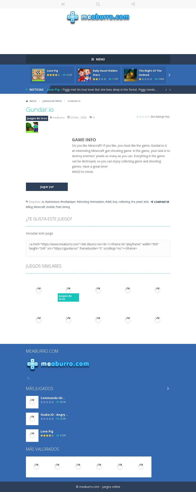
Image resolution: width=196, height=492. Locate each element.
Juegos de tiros (52, 101)
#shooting (83, 201)
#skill (108, 201)
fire (133, 201)
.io (42, 201)
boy (115, 201)
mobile (50, 207)
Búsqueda (98, 4)
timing (66, 207)
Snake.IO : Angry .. (54, 415)
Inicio (33, 101)
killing (29, 207)
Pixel (58, 207)
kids (146, 201)
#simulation (97, 201)
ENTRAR (62, 4)
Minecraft (39, 207)
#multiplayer (68, 201)
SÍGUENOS (133, 4)
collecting (124, 201)
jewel (139, 201)
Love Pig (52, 70)
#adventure (52, 201)
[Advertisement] (102, 37)
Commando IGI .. (53, 398)
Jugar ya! (47, 187)
